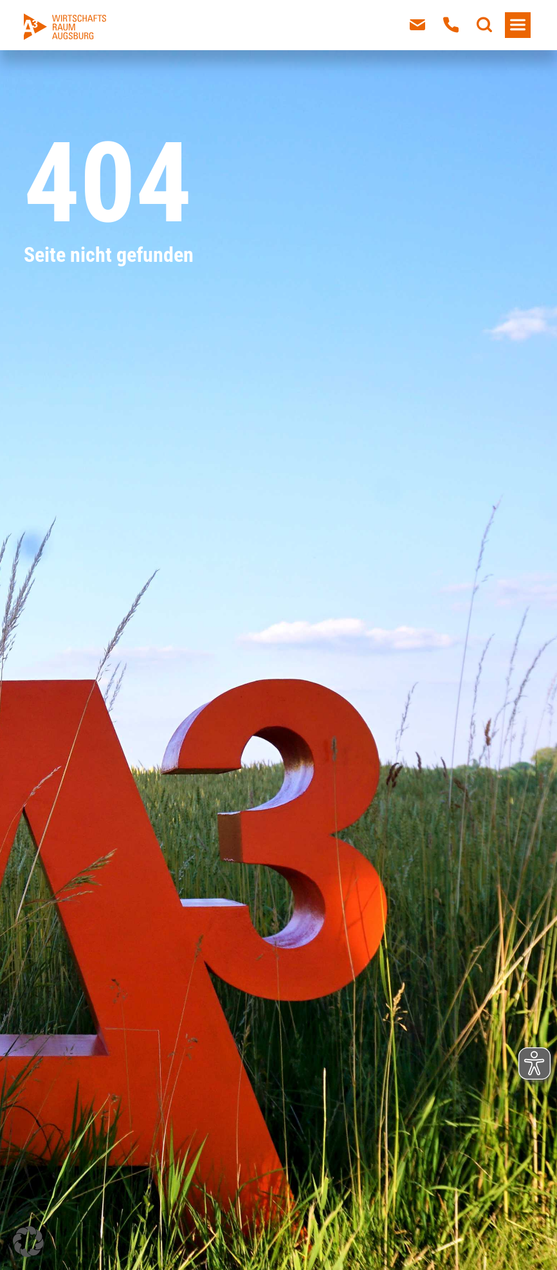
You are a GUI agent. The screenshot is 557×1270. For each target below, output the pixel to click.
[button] (28, 1241)
